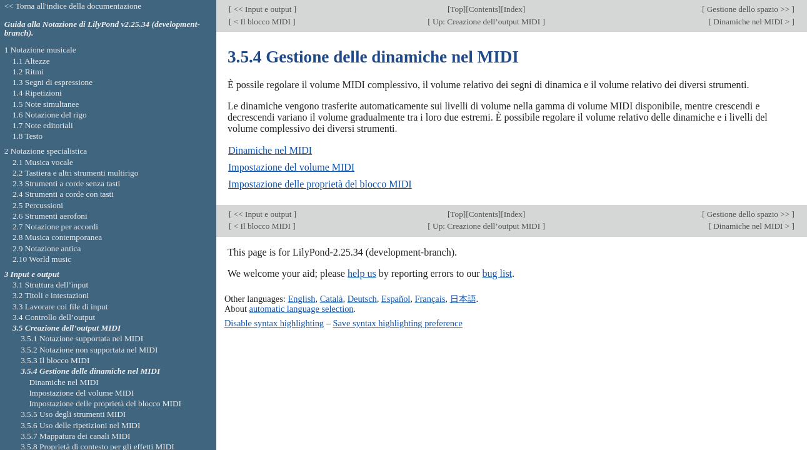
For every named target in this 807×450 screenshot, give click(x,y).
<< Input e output (262, 9)
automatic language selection (301, 309)
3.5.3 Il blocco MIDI (55, 360)
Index (513, 9)
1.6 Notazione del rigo (50, 114)
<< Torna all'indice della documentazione (73, 6)
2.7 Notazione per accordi (55, 226)
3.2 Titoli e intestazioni (51, 295)
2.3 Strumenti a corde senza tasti (66, 183)
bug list (497, 273)
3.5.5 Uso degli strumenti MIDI (73, 414)
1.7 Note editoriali (43, 125)
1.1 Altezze (31, 61)
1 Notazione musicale (40, 49)
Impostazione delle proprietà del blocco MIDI (320, 184)
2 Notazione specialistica (46, 151)
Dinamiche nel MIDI (270, 150)
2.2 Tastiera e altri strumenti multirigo (75, 173)
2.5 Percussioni (38, 205)
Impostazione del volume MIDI (291, 167)
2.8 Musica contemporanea (57, 237)
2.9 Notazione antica (47, 248)
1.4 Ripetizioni (37, 93)
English (301, 299)
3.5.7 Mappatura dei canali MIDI (75, 436)
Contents (483, 9)
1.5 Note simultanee (46, 104)
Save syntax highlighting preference (397, 323)
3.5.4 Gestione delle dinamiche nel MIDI (90, 371)
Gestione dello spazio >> (747, 9)
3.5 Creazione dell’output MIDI (67, 327)
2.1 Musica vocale (43, 162)
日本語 (463, 299)
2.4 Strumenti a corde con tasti (63, 194)
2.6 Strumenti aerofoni (50, 216)
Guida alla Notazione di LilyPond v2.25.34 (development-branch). (102, 28)
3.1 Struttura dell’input (50, 284)
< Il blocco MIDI (262, 21)
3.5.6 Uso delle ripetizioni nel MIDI (80, 425)
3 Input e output (31, 274)
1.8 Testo (28, 136)
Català (331, 299)
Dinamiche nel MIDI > (751, 21)
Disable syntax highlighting (274, 323)
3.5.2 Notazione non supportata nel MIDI (89, 349)
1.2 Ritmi (28, 71)
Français (430, 299)
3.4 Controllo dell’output (54, 317)
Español (395, 299)
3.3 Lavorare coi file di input (60, 306)
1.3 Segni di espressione (53, 82)
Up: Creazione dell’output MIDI (487, 21)
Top (456, 9)
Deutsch (362, 299)
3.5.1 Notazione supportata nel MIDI (82, 338)
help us (362, 273)
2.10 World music (42, 259)
